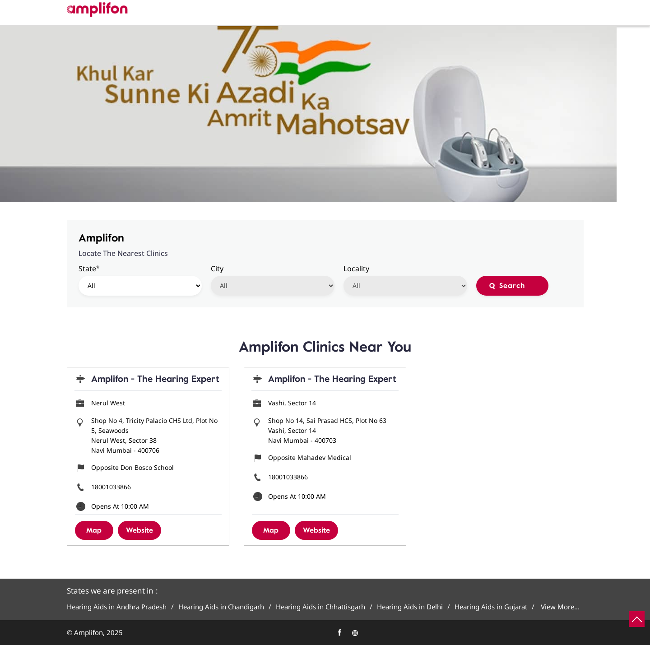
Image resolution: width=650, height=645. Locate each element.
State (89, 268)
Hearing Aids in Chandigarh (221, 607)
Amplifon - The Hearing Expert (155, 379)
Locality (356, 268)
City (217, 268)
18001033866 (111, 487)
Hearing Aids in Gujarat (491, 607)
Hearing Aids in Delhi (410, 607)
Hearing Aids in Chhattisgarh (320, 607)
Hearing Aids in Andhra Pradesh (117, 607)
